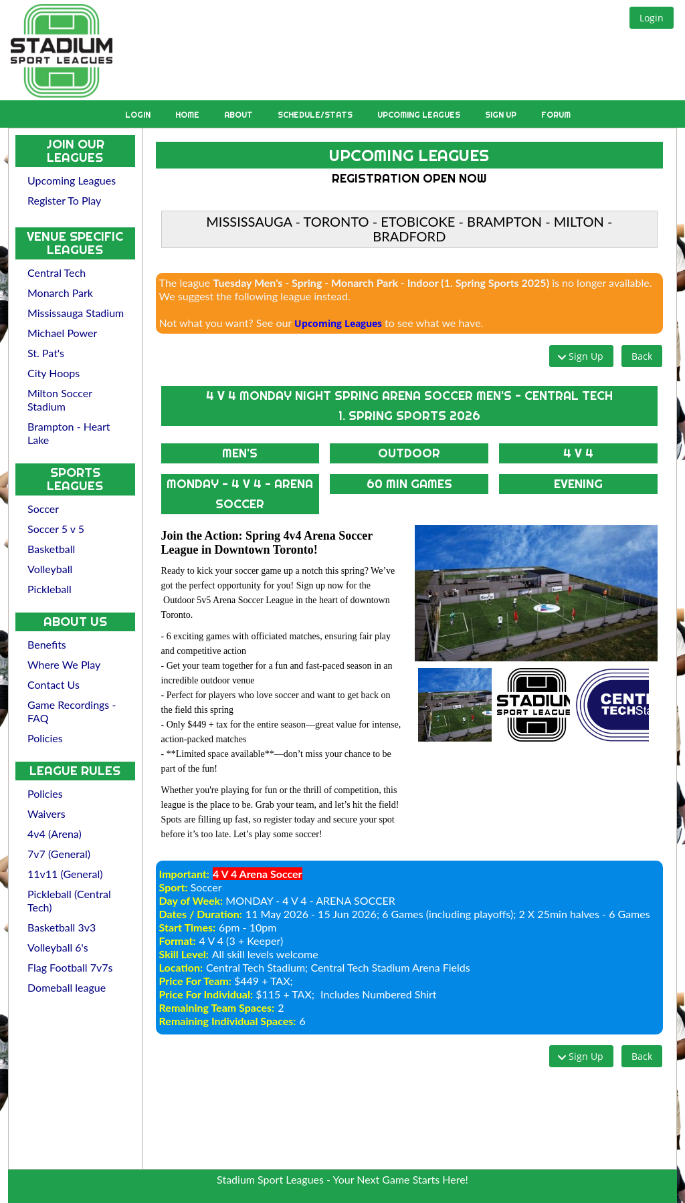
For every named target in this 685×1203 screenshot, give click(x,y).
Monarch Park (60, 292)
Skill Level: (184, 954)
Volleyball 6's (57, 947)
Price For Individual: (206, 994)
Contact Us (53, 684)
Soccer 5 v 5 (55, 528)
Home (188, 115)
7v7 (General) (58, 853)
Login (139, 115)
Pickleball (49, 588)
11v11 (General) (65, 873)
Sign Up (501, 115)
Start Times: (187, 927)
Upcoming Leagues (419, 115)
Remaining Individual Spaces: (227, 1020)
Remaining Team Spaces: (217, 1007)
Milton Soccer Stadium (59, 400)
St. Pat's (45, 352)
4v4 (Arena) (54, 833)
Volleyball (49, 568)
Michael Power (62, 332)
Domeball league (66, 987)
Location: (181, 967)
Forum (556, 115)
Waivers (46, 813)
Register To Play (64, 200)
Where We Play (63, 664)
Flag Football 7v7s (69, 967)
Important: (184, 873)
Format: (177, 940)
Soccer (43, 508)
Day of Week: (191, 900)
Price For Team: (195, 980)
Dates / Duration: (200, 913)
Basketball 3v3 (61, 927)
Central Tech (56, 272)
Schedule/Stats (316, 115)
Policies (45, 738)
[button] (651, 18)
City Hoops (53, 372)
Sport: (173, 887)
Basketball (51, 548)
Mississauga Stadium (75, 312)
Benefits (46, 644)
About (239, 115)
